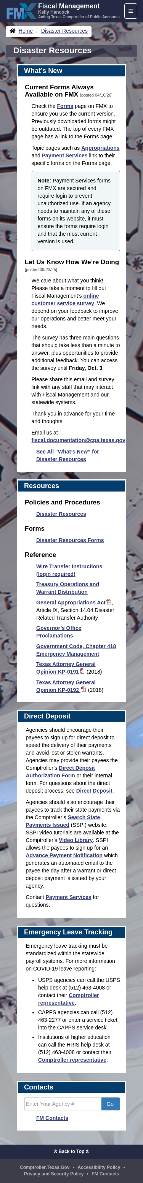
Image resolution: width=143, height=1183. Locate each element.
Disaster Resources (61, 514)
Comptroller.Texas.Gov (44, 1167)
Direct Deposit (94, 791)
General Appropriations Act (74, 602)
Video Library (76, 840)
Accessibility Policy (98, 1167)
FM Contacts (52, 1118)
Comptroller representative (72, 1060)
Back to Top (71, 1151)
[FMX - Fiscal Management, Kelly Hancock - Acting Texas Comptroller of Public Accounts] (63, 10)
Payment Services (65, 155)
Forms (65, 106)
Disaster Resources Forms (70, 540)
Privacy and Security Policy (54, 1174)
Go (110, 1104)
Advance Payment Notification (64, 855)
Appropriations (100, 148)
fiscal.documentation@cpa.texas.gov (78, 440)
